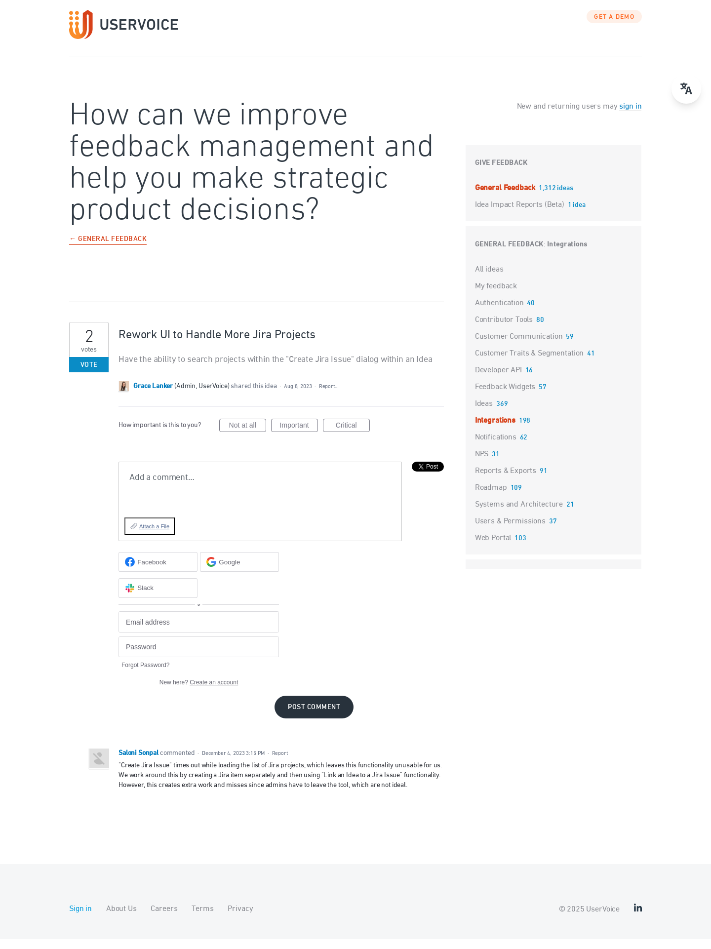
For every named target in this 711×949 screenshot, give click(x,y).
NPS (482, 464)
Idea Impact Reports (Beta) (520, 215)
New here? (198, 692)
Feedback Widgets (505, 397)
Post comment (314, 717)
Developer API (498, 380)
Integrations (567, 254)
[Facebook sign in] (158, 572)
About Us (121, 919)
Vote (89, 375)
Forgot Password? (145, 675)
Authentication (499, 313)
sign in (630, 116)
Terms (202, 919)
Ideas (484, 414)
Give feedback (501, 173)
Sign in (80, 919)
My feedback (496, 296)
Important (299, 436)
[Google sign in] (239, 572)
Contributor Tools (504, 330)
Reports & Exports (505, 481)
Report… (329, 396)
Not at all (247, 436)
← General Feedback (108, 249)
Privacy (240, 919)
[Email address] (198, 631)
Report (280, 763)
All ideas (489, 279)
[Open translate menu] (686, 89)
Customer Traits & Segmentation (529, 363)
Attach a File (154, 536)
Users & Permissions (510, 531)
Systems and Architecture (519, 514)
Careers (164, 919)
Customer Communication (519, 347)
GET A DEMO (614, 27)
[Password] (198, 657)
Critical (353, 436)
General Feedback (506, 198)
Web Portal (493, 548)
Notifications (495, 447)
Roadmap (491, 498)
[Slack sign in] (158, 598)
